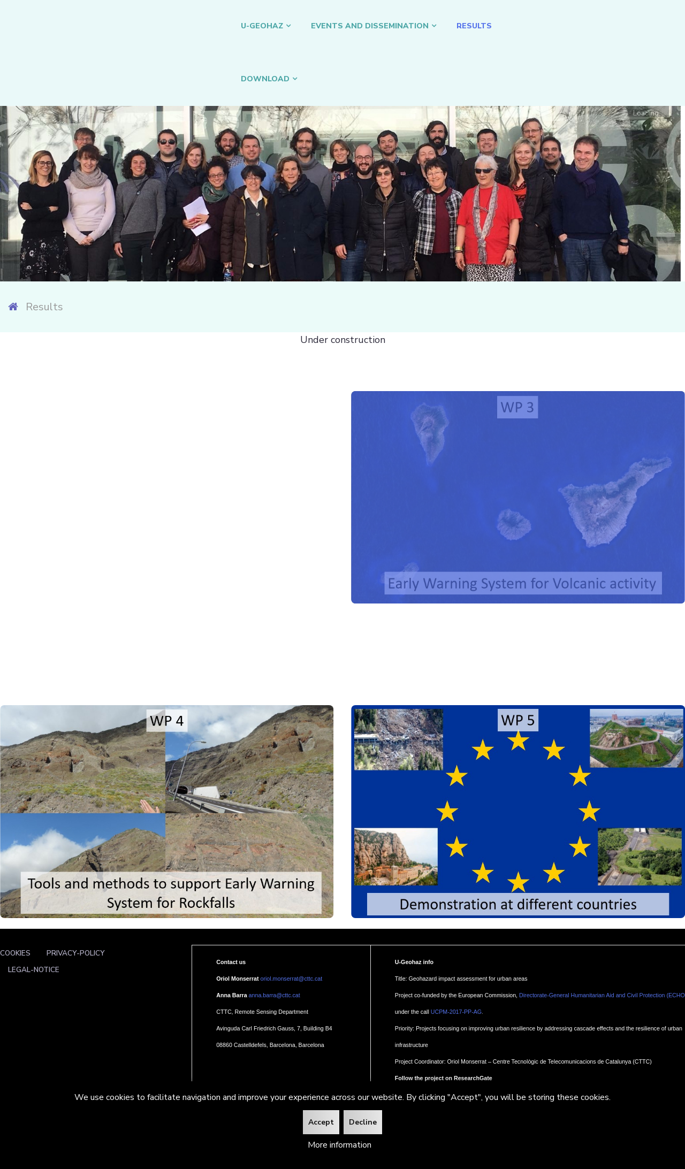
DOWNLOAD (265, 79)
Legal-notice (33, 970)
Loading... (648, 113)
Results (474, 26)
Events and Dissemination (370, 26)
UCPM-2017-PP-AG (456, 1011)
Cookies (15, 953)
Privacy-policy (76, 953)
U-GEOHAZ (262, 26)
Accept (321, 1122)
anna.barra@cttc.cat (274, 995)
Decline (363, 1122)
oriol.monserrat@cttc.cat (292, 978)
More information (339, 1145)
